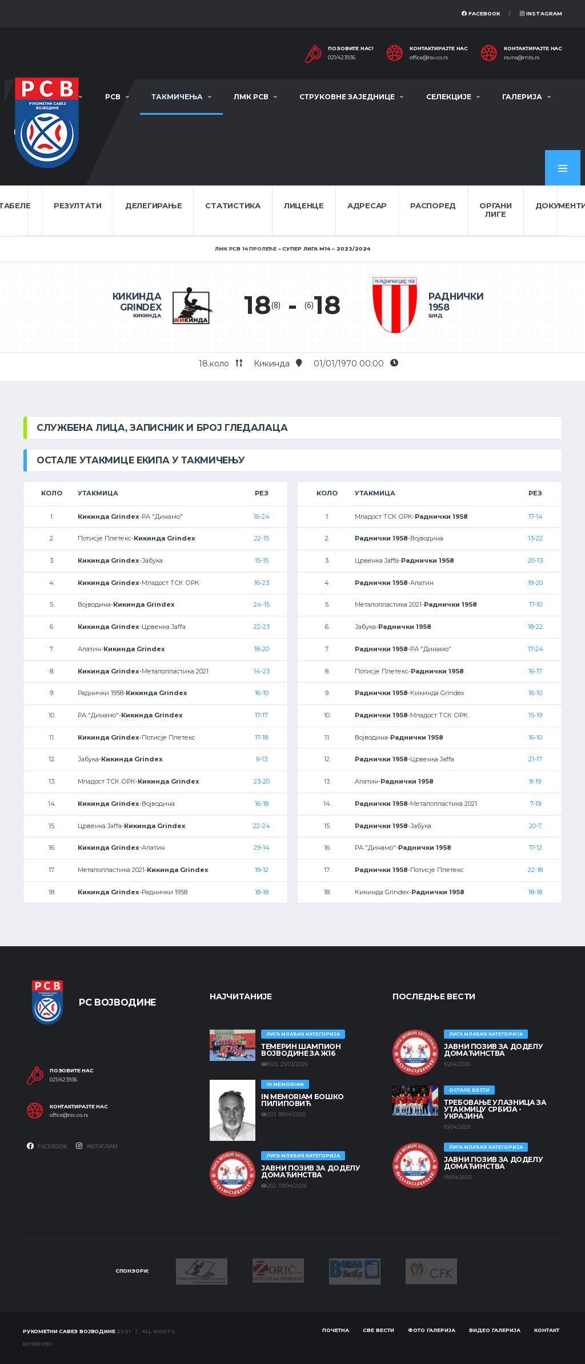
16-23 (261, 583)
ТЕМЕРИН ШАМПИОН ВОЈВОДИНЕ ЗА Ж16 (301, 1050)
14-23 (262, 671)
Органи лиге (495, 210)
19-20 (535, 583)
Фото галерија (431, 1330)
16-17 (535, 671)
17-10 (535, 604)
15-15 (262, 560)
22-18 (535, 870)
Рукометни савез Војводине (69, 1331)
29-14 (262, 848)
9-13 (261, 759)
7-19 (535, 804)
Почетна (335, 1330)
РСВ (113, 96)
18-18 (262, 892)
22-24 (261, 826)
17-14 (535, 516)
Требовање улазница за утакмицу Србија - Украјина (495, 1109)
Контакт (546, 1330)
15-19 (535, 715)
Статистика (232, 205)
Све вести (378, 1330)
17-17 (261, 715)
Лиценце (304, 205)
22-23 (262, 627)
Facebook (481, 13)
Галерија (522, 96)
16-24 (262, 516)
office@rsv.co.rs (429, 57)
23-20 (262, 781)
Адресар (367, 205)
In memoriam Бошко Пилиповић (302, 1100)
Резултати (78, 205)
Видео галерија (494, 1330)
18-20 (261, 649)
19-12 (262, 870)
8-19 (535, 781)
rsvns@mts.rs (521, 57)
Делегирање (153, 205)
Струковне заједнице (347, 96)
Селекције (448, 96)
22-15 (261, 538)
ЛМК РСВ (251, 96)
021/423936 (341, 57)
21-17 (535, 759)
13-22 (535, 538)
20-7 (535, 826)
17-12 (535, 848)
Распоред (433, 205)
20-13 (535, 560)
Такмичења (177, 96)
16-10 (262, 693)
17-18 (261, 737)
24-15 (262, 604)
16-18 (262, 804)
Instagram (541, 13)
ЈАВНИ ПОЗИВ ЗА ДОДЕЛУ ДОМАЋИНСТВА (310, 1171)
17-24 (535, 649)
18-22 (535, 627)
